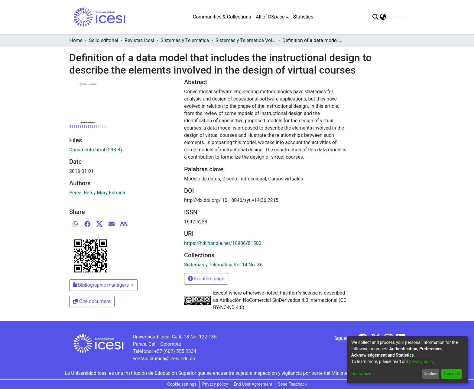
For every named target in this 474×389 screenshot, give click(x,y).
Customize (361, 373)
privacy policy (421, 361)
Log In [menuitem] (394, 17)
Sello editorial (103, 40)
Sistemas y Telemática (185, 40)
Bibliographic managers (101, 285)
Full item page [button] (206, 279)
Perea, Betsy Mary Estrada (97, 193)
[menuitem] (272, 17)
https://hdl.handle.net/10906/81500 (222, 243)
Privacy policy (215, 384)
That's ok (451, 373)
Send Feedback (292, 384)
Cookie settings (181, 384)
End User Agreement (253, 384)
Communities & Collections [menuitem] (222, 17)
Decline (430, 373)
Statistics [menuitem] (303, 17)
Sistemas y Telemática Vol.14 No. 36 (246, 40)
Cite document (92, 301)
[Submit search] (375, 17)
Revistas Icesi (139, 40)
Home (76, 40)
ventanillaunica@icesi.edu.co (164, 358)
